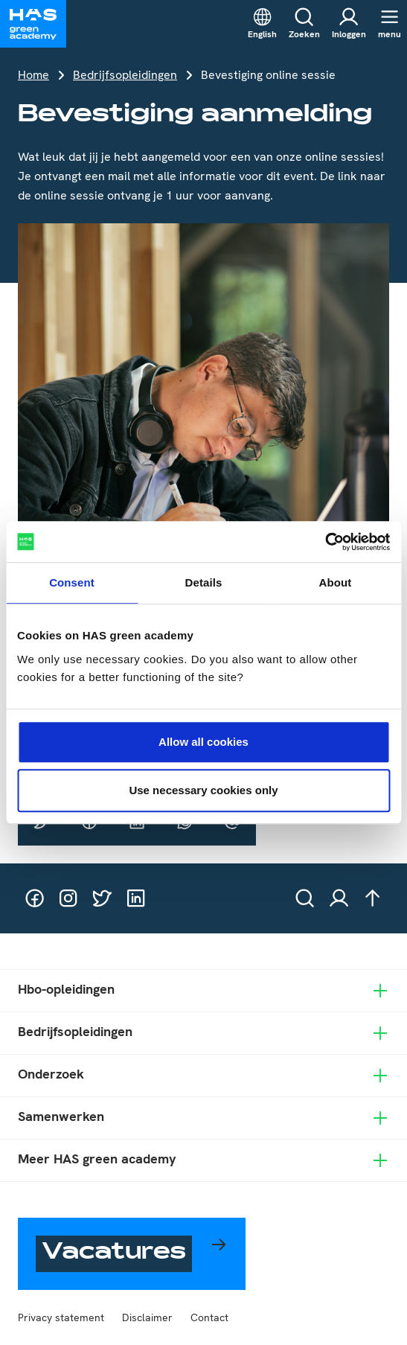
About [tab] (335, 582)
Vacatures (114, 1254)
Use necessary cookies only (203, 790)
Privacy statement (61, 1317)
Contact (209, 1317)
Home (33, 75)
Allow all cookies (203, 741)
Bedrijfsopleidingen (125, 75)
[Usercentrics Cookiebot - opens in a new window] (325, 542)
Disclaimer (147, 1317)
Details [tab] (203, 582)
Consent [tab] (71, 582)
